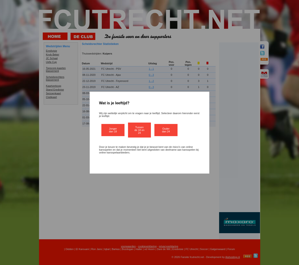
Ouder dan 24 (166, 130)
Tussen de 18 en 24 (139, 130)
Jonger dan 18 (113, 130)
